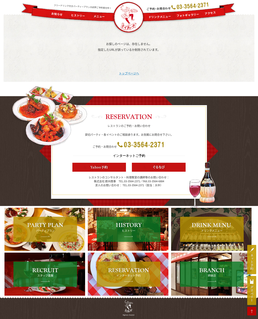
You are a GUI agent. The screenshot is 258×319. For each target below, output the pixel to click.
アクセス (210, 13)
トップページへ (129, 73)
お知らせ (57, 14)
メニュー (99, 17)
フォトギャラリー (188, 15)
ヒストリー (78, 16)
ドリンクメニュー (160, 17)
